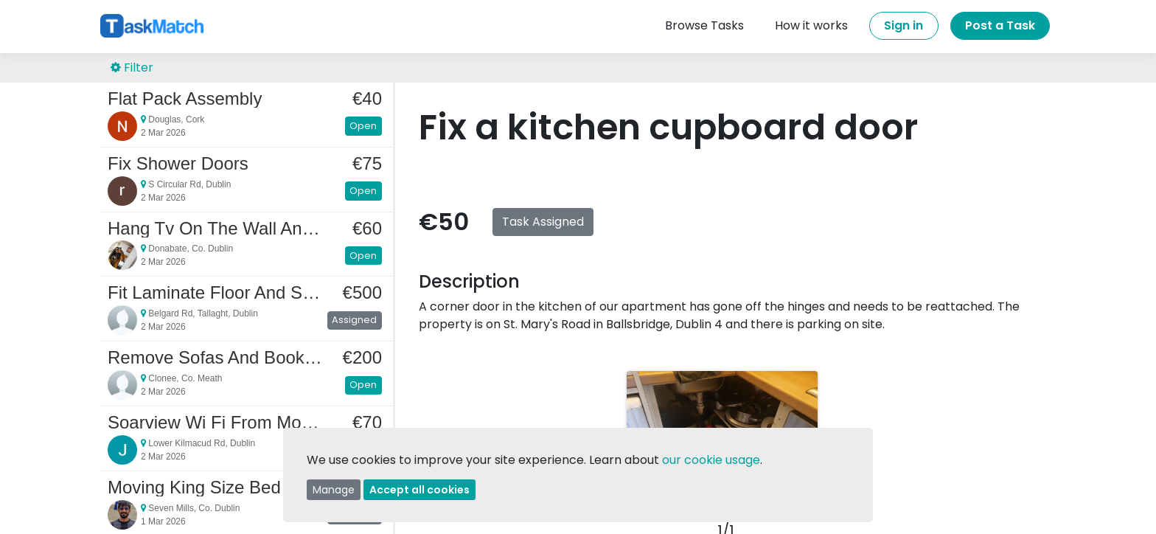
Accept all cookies (419, 489)
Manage (334, 489)
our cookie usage (711, 459)
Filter (132, 67)
